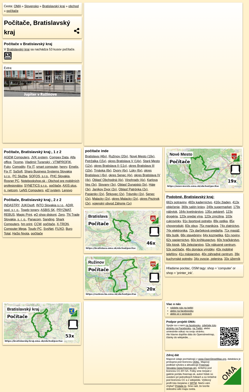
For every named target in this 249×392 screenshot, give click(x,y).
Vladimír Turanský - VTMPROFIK (48, 162)
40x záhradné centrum (217, 254)
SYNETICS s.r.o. (35, 185)
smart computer (47, 166)
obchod (73, 6)
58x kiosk (172, 244)
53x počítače (175, 249)
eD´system (52, 190)
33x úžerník (232, 258)
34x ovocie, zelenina (208, 258)
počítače (12, 11)
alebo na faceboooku (182, 310)
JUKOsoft (27, 205)
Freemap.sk (181, 143)
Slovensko (31, 6)
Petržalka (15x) (95, 161)
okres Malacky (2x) (125, 198)
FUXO (59, 228)
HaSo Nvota (20, 233)
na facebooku (193, 325)
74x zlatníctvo (229, 226)
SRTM (193, 383)
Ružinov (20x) (118, 156)
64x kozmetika (213, 235)
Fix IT (30, 166)
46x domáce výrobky (200, 249)
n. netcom (11, 190)
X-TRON (63, 224)
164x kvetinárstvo (191, 211)
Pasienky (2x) (94, 194)
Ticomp (18, 162)
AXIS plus (69, 185)
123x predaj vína (191, 216)
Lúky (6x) (135, 170)
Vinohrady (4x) (135, 180)
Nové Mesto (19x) (142, 156)
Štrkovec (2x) (115, 194)
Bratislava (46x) (96, 156)
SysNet (48, 228)
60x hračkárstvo (228, 240)
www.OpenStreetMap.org (212, 358)
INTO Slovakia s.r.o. (50, 205)
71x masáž (231, 230)
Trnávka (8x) (102, 170)
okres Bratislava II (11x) (110, 165)
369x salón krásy (193, 207)
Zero (61, 214)
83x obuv (191, 226)
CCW (37, 224)
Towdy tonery (30, 210)
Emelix (73, 166)
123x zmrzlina (214, 216)
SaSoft (18, 171)
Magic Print (24, 214)
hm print (26, 224)
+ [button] (91, 9)
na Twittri (197, 328)
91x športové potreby (197, 221)
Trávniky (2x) (135, 194)
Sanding (48, 219)
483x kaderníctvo (200, 202)
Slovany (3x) (107, 184)
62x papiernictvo (177, 240)
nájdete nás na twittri (181, 307)
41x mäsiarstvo (189, 254)
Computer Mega (15, 228)
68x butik (172, 235)
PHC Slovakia (60, 176)
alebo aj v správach (181, 313)
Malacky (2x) (101, 198)
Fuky (7, 166)
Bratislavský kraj (53, 6)
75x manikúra (208, 226)
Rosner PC (11, 181)
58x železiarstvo (192, 244)
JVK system (39, 157)
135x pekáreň (214, 211)
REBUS (9, 214)
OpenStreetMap (161, 143)
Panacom (34, 219)
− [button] (91, 15)
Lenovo (67, 190)
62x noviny (232, 235)
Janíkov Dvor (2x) (104, 189)
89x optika (220, 221)
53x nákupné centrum (220, 244)
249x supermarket (219, 207)
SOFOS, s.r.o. (39, 176)
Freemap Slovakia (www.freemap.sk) (187, 366)
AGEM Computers (16, 157)
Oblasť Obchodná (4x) (107, 180)
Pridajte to (181, 386)
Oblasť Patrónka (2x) (133, 189)
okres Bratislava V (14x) (124, 161)
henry (63, 166)
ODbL (196, 361)
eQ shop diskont (45, 214)
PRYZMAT (64, 210)
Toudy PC (35, 228)
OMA (17, 6)
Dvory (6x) (120, 170)
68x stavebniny (191, 235)
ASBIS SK (48, 210)
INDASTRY (11, 205)
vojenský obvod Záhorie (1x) (112, 203)
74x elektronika (176, 230)
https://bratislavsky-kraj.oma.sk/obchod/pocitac (218, 143)
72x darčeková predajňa (206, 230)
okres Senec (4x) (120, 175)
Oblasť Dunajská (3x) (132, 184)
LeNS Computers (31, 190)
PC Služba (20, 176)
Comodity (18, 166)
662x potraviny (176, 202)
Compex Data (59, 157)
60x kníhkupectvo (203, 240)
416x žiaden (222, 202)
